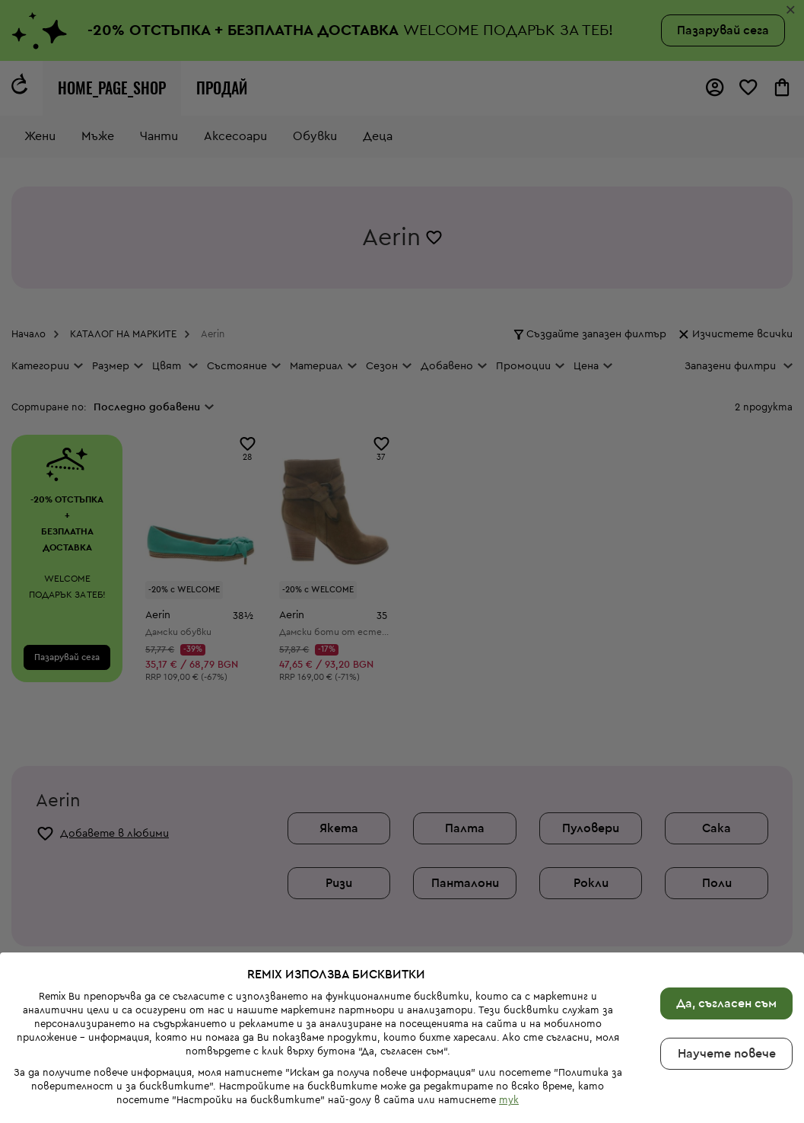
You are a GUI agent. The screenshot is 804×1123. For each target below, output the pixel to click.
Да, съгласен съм (726, 940)
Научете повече (727, 990)
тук (509, 1037)
